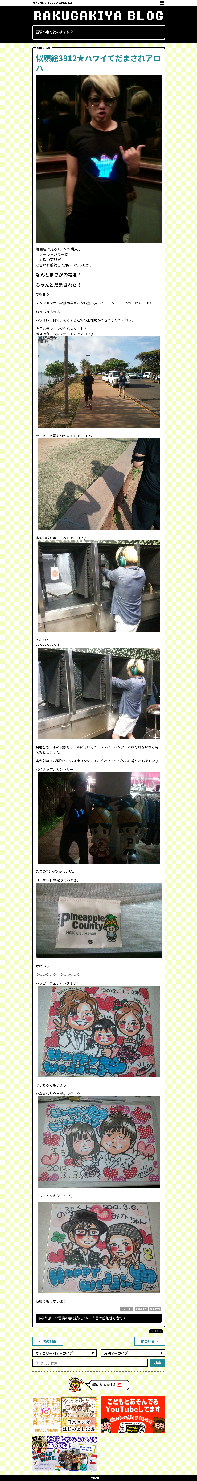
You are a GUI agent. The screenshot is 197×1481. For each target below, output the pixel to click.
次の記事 (47, 1341)
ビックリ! (155, 1308)
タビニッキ (141, 1308)
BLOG (51, 3)
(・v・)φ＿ (127, 1308)
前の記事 (149, 1341)
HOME (40, 3)
